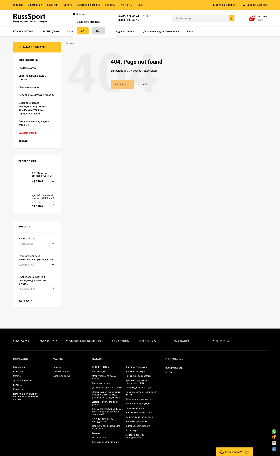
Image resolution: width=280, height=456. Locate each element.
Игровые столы (100, 437)
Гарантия (52, 4)
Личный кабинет (61, 371)
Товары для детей (135, 408)
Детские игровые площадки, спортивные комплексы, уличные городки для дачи (106, 395)
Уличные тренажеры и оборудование (103, 420)
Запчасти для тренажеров (139, 417)
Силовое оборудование (138, 426)
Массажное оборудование (105, 442)
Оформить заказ (61, 376)
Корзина (57, 367)
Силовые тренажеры (136, 367)
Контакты (126, 4)
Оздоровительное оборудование (135, 436)
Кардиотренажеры (135, 371)
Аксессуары (132, 430)
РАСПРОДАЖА (99, 371)
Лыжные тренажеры (136, 421)
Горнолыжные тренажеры (139, 399)
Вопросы (110, 4)
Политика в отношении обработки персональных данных (26, 396)
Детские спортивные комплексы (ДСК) (136, 381)
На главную (122, 84)
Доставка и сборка (88, 4)
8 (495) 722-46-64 (128, 16)
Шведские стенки (101, 383)
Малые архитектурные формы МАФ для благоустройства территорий (107, 412)
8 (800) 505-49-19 (128, 20)
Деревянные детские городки (107, 387)
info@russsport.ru (120, 341)
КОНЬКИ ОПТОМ (100, 367)
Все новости (27, 301)
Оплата (67, 4)
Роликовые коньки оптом (139, 412)
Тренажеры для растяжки (139, 376)
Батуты (96, 433)
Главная (18, 4)
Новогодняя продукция (138, 403)
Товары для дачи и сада (138, 387)
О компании (35, 4)
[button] (234, 451)
